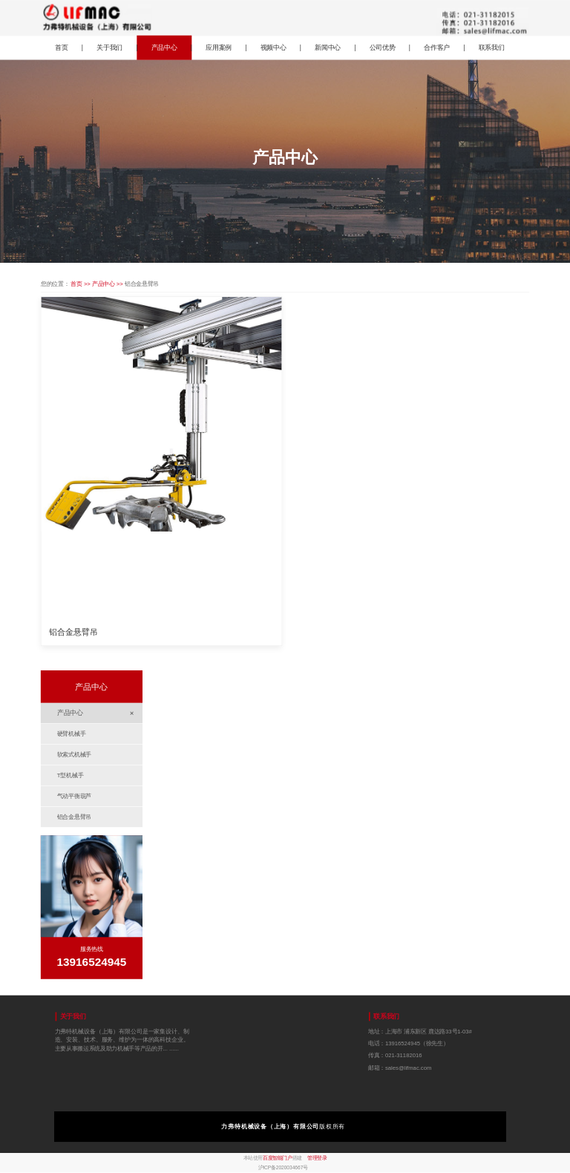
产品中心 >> (108, 283)
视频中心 (273, 47)
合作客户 (437, 47)
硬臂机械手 (71, 734)
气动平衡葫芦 (74, 796)
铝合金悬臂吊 (73, 631)
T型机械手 (70, 775)
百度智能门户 (277, 1158)
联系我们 (492, 47)
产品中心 (164, 47)
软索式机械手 (74, 754)
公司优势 (383, 47)
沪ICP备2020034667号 (283, 1168)
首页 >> (81, 283)
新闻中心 (328, 47)
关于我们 (109, 47)
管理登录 (317, 1158)
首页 (61, 47)
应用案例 (219, 47)
